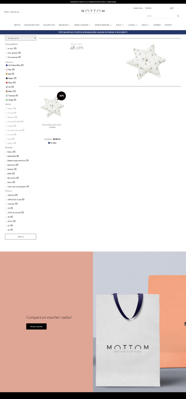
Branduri (64, 25)
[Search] (178, 16)
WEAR (146, 25)
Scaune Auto (49, 25)
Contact (168, 25)
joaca (120, 25)
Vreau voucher (36, 335)
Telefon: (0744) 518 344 (11, 12)
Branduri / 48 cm (76, 44)
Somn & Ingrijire (103, 25)
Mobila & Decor (82, 25)
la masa (133, 25)
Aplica (21, 236)
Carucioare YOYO (31, 25)
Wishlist (148, 8)
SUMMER (157, 25)
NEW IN (17, 25)
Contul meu (138, 8)
